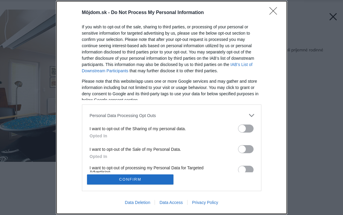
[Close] (275, 13)
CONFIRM (130, 179)
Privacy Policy (205, 202)
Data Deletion (137, 202)
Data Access (171, 202)
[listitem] (172, 115)
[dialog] (172, 107)
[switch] (246, 129)
